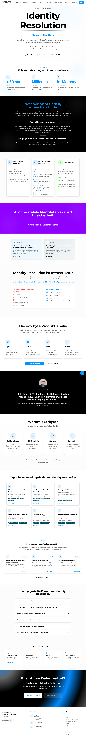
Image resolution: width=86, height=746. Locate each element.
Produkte (25, 2)
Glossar (67, 727)
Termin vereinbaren (52, 695)
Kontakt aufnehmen (33, 695)
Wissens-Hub (68, 730)
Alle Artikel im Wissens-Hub (43, 577)
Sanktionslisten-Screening (67, 560)
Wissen (67, 2)
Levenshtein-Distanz (37, 187)
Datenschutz (81, 741)
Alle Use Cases (50, 256)
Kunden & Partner (58, 2)
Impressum (74, 741)
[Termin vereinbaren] (82, 373)
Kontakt (81, 2)
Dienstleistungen (33, 2)
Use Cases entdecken (53, 363)
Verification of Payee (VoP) (40, 560)
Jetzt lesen (16, 256)
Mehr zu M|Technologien (34, 363)
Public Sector (49, 2)
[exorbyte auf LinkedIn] (10, 720)
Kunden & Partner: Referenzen (72, 719)
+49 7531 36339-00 (38, 722)
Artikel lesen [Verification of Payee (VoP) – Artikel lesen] (50, 571)
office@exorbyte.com (39, 726)
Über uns (74, 2)
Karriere (67, 723)
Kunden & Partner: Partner (71, 721)
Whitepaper (68, 725)
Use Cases (42, 2)
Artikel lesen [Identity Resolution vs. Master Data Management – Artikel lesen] (24, 571)
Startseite (18, 2)
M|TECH (67, 717)
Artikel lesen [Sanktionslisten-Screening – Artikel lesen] (76, 571)
